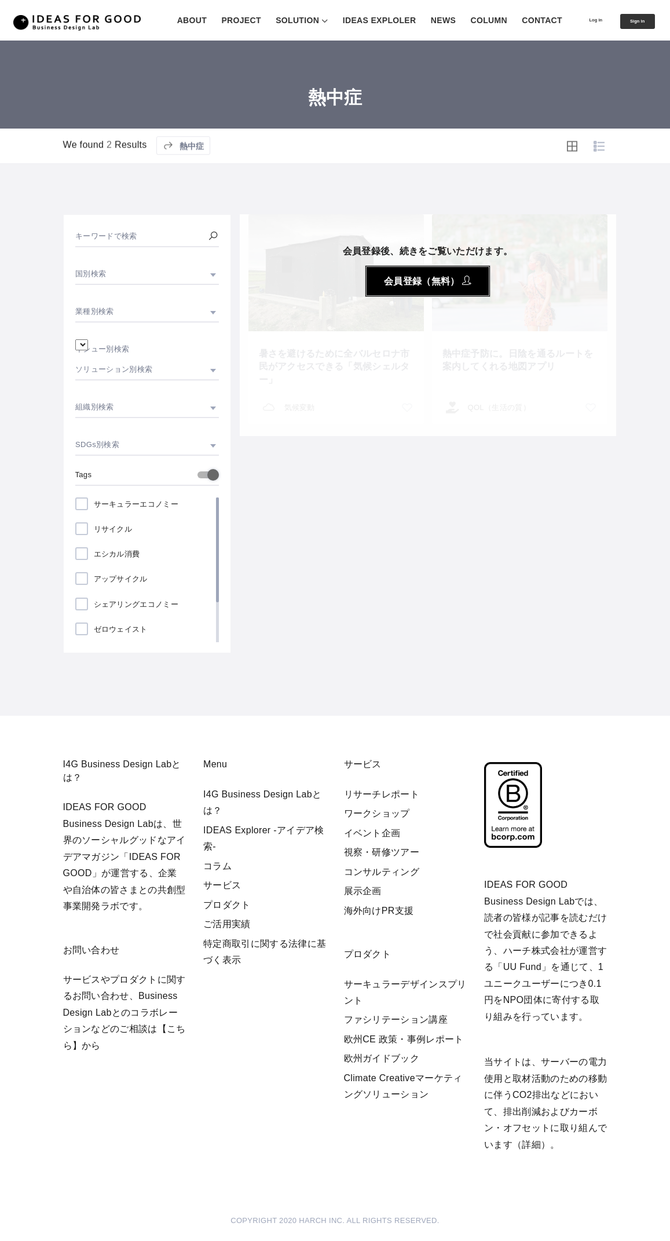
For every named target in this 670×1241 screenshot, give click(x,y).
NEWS (414, 20)
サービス (222, 885)
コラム (217, 866)
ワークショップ (377, 813)
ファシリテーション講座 (396, 1019)
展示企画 (363, 891)
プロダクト (227, 905)
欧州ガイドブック (382, 1058)
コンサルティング (382, 872)
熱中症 (183, 178)
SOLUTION (268, 20)
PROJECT (212, 20)
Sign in (631, 21)
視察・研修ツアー (382, 852)
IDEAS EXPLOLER (350, 20)
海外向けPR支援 (379, 911)
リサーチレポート (382, 794)
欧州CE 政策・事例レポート (404, 1039)
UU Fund (522, 967)
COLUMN (459, 20)
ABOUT (162, 20)
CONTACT (513, 20)
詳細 (531, 1145)
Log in (574, 19)
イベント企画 (372, 833)
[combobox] (147, 274)
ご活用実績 (227, 924)
